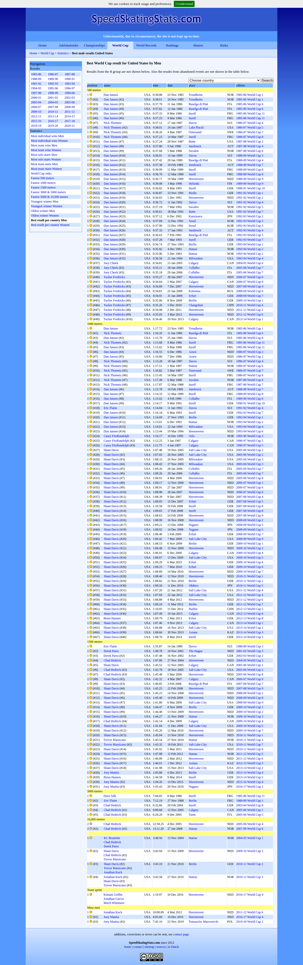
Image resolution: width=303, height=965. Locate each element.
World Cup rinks (41, 173)
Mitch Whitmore (114, 903)
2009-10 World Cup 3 (249, 716)
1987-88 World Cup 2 (249, 141)
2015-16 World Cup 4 (249, 782)
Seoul (192, 221)
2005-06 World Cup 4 (249, 824)
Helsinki (194, 183)
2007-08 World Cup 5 (249, 501)
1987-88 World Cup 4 (249, 146)
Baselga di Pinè (198, 104)
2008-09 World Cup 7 (249, 296)
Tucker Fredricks (114, 277)
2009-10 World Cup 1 (249, 300)
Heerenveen (196, 179)
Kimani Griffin (113, 894)
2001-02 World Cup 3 (249, 651)
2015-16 (36, 121)
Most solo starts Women (46, 159)
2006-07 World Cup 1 (249, 483)
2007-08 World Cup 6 (249, 828)
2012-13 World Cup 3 (249, 763)
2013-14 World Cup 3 (249, 632)
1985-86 (36, 74)
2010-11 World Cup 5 (249, 585)
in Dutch (173, 947)
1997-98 (36, 93)
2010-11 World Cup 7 (249, 744)
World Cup (120, 45)
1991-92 (36, 83)
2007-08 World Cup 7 (249, 684)
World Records (146, 45)
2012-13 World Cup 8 (249, 618)
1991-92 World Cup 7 (249, 211)
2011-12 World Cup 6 (249, 314)
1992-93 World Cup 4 (249, 230)
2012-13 (36, 116)
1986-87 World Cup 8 (249, 137)
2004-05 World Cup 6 (249, 263)
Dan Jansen (111, 95)
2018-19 (36, 126)
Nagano (193, 525)
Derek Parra (111, 651)
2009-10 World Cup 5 (249, 557)
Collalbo (194, 268)
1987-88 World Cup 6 (249, 151)
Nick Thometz (113, 123)
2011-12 (69, 111)
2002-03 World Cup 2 (249, 656)
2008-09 (69, 107)
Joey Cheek (111, 263)
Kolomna (195, 291)
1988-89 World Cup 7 (249, 165)
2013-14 (53, 116)
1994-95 (36, 88)
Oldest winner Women (45, 215)
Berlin (193, 193)
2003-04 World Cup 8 (249, 805)
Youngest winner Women (46, 206)
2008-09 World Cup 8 (249, 698)
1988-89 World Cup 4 (249, 160)
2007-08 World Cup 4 (249, 286)
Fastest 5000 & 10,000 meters (49, 197)
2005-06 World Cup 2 (249, 450)
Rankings (172, 45)
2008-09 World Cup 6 (249, 291)
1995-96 (53, 88)
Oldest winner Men (43, 211)
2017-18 (69, 121)
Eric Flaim (110, 408)
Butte (192, 141)
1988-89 (36, 79)
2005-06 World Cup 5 (249, 814)
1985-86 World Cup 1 (249, 95)
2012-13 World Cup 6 (249, 613)
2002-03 (69, 97)
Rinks (224, 45)
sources (161, 947)
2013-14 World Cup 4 (249, 772)
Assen (192, 352)
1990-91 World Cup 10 (250, 188)
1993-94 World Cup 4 (249, 258)
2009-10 (36, 111)
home (127, 947)
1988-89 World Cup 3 (249, 155)
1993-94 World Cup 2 (249, 249)
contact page (181, 934)
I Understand (184, 4)
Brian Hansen (112, 618)
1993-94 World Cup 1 (249, 244)
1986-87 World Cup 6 (249, 366)
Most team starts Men (44, 164)
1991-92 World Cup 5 (249, 207)
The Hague (196, 651)
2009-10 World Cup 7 (249, 571)
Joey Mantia (111, 772)
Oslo (192, 436)
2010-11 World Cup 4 (249, 305)
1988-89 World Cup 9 (249, 179)
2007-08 (53, 107)
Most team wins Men (44, 145)
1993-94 (69, 83)
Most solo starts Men (44, 155)
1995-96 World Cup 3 (249, 436)
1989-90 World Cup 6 (249, 398)
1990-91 (69, 79)
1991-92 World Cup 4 (249, 202)
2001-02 (53, 97)
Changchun (196, 305)
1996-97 (69, 88)
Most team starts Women (46, 169)
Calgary (194, 263)
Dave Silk (110, 796)
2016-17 (53, 121)
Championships (94, 45)
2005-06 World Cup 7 (249, 268)
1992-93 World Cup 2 (249, 216)
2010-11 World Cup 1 (249, 576)
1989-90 (53, 79)
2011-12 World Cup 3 (249, 310)
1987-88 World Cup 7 (249, 384)
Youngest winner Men (44, 201)
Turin (192, 814)
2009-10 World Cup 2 (249, 548)
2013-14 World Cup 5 (249, 637)
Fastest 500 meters (42, 178)
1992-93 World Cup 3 (249, 221)
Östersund (195, 132)
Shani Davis (111, 450)
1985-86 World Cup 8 (249, 338)
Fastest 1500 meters (43, 187)
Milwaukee (196, 258)
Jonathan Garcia (114, 899)
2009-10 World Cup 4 (249, 553)
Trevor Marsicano (115, 740)
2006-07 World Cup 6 (249, 277)
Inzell (192, 113)
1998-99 (53, 93)
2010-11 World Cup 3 (249, 740)
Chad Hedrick (112, 660)
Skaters (198, 45)
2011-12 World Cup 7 (249, 604)
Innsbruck (195, 146)
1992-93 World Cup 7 (249, 240)
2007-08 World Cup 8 (249, 506)
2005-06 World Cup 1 (249, 665)
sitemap (149, 947)
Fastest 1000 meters (43, 183)
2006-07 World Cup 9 (249, 282)
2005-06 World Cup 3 (249, 459)
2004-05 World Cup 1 (249, 838)
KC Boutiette (112, 838)
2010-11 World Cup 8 (249, 749)
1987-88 (69, 74)
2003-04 (36, 102)
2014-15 (69, 116)
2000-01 (36, 97)
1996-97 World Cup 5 (249, 441)
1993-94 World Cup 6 (249, 431)
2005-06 (69, 102)
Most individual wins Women (49, 141)
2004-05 (53, 102)
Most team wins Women (46, 150)
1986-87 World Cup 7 (249, 132)
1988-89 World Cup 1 (249, 800)
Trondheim (196, 95)
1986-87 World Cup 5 (249, 127)
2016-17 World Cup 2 (249, 786)
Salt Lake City (198, 450)
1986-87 (53, 74)
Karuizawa (195, 216)
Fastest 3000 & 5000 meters (48, 192)
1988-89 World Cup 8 (249, 169)
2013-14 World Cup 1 (249, 319)
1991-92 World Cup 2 (249, 197)
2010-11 (53, 111)
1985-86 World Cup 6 (249, 104)
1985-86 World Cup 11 (250, 113)
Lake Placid (196, 127)
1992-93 (53, 83)
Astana (193, 632)
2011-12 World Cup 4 (249, 590)
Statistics (62, 53)
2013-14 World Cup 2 (249, 627)
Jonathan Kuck (113, 872)
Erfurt (192, 296)
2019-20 (53, 126)
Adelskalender (68, 45)
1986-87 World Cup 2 (249, 352)
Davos (193, 123)
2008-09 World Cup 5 (249, 525)
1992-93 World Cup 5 (249, 235)
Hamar (193, 249)
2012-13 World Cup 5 (249, 609)
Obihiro (193, 585)
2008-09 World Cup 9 (249, 539)
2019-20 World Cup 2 (249, 921)
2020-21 (69, 126)
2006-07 (36, 107)
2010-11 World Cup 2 (249, 581)
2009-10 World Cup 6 (249, 562)
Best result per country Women (50, 225)
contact (137, 947)
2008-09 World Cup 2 (249, 520)
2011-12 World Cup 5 (249, 754)
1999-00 (69, 93)
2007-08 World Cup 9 (249, 515)
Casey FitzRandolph (116, 436)
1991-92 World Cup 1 (249, 193)
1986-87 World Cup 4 (249, 123)
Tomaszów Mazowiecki (203, 921)
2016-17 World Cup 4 (249, 894)
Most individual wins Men (47, 136)
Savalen (194, 151)
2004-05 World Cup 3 (249, 660)
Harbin (193, 609)
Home (42, 45)
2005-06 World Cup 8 (249, 478)
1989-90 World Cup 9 (249, 183)
